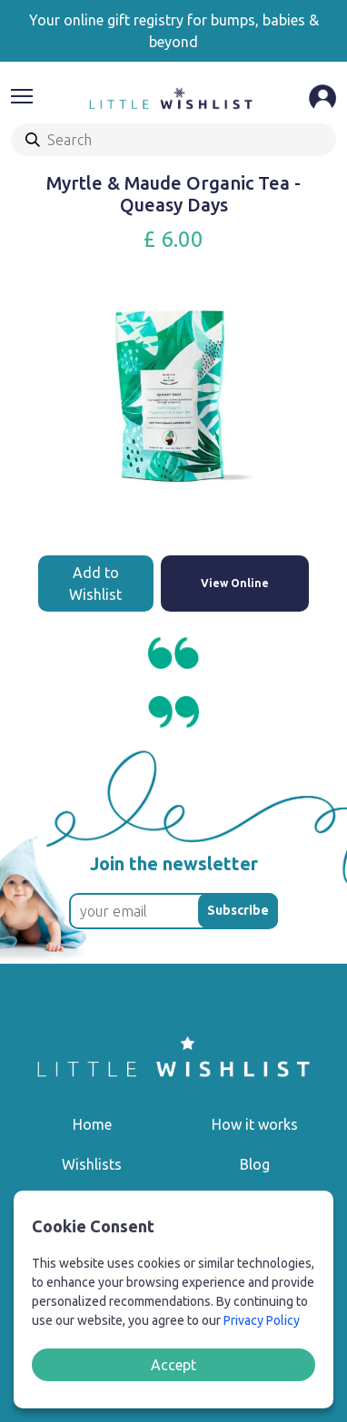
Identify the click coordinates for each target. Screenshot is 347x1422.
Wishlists (92, 1164)
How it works (255, 1124)
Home (92, 1124)
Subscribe (238, 910)
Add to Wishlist (95, 583)
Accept (173, 1365)
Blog (255, 1164)
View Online (235, 583)
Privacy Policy (261, 1320)
